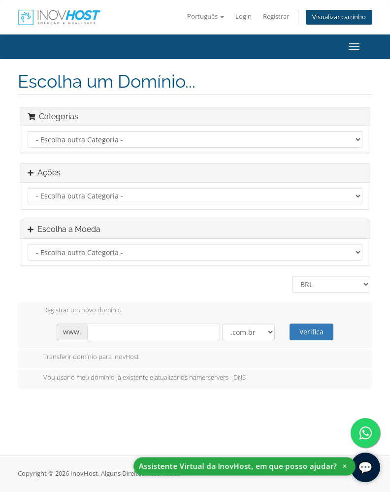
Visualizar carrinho (339, 17)
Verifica (311, 331)
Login (243, 16)
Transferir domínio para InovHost (83, 357)
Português (205, 16)
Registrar (276, 16)
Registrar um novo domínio (75, 310)
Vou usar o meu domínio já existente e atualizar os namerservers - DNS (137, 378)
